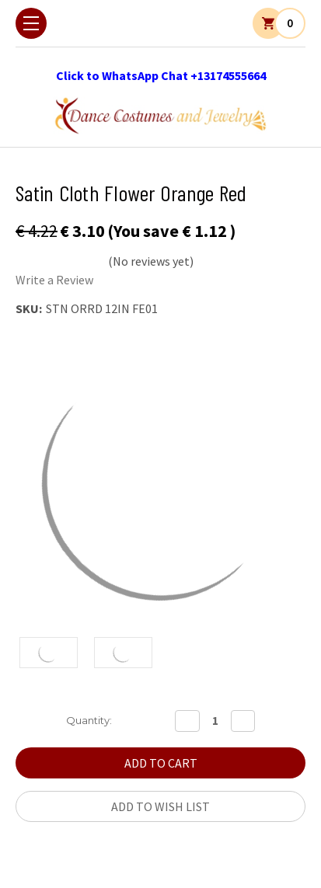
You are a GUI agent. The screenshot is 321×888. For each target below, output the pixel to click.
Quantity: (89, 720)
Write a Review (54, 279)
